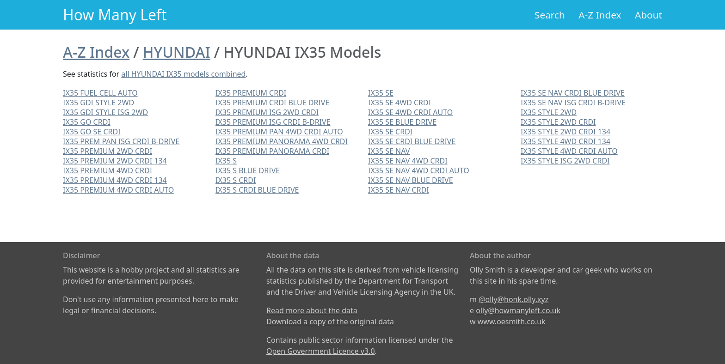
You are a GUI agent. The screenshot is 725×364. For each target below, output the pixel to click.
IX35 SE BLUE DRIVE (402, 122)
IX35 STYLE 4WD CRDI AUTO (569, 151)
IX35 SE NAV (389, 151)
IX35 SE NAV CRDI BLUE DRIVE (573, 93)
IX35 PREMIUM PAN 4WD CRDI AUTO (279, 132)
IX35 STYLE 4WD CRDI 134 (565, 141)
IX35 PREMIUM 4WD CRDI (107, 170)
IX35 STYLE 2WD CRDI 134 (565, 132)
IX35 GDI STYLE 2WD (98, 102)
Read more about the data (311, 310)
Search (550, 14)
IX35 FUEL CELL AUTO (100, 93)
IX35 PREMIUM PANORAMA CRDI (272, 151)
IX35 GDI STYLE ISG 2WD (105, 112)
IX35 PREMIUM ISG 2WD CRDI (267, 112)
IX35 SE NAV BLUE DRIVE (410, 180)
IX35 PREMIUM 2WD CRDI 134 (115, 161)
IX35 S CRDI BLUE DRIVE (257, 190)
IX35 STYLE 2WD (549, 112)
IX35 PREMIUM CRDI (250, 93)
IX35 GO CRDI (87, 122)
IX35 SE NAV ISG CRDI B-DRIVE (573, 102)
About (648, 14)
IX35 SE (380, 93)
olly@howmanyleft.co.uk (518, 310)
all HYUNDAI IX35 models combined (183, 74)
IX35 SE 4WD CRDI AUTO (410, 112)
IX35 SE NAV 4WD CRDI (408, 161)
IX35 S (226, 161)
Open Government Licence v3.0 (320, 351)
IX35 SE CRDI (390, 132)
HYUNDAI (176, 52)
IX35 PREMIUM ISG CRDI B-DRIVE (273, 122)
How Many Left (115, 14)
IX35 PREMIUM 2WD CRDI (107, 151)
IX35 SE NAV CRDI (398, 190)
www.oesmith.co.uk (512, 321)
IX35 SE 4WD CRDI (399, 102)
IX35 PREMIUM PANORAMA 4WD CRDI (281, 141)
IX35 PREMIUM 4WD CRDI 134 (115, 180)
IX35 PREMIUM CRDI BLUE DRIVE (272, 102)
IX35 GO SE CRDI (92, 132)
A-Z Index (599, 14)
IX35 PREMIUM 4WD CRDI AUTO (118, 190)
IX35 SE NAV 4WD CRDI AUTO (418, 170)
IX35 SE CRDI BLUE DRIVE (411, 141)
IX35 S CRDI (235, 180)
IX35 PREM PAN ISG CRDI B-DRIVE (121, 141)
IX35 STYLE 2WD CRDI (558, 122)
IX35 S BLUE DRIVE (247, 170)
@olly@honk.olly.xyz (513, 299)
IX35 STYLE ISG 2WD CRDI (565, 161)
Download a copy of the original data (330, 321)
